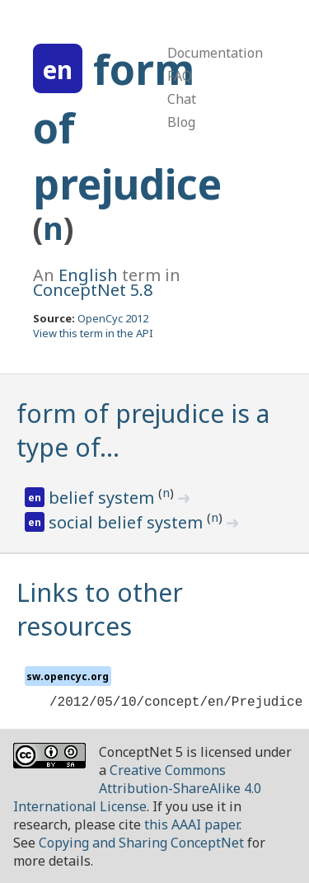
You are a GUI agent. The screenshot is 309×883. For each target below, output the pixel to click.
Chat (181, 99)
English (88, 275)
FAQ (179, 76)
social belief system (128, 522)
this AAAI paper (191, 824)
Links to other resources (99, 609)
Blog (181, 122)
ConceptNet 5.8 (92, 290)
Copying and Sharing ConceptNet (141, 843)
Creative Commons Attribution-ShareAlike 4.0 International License (137, 788)
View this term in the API (93, 333)
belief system (103, 497)
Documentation (215, 53)
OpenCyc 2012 (112, 318)
